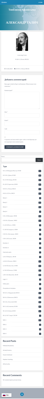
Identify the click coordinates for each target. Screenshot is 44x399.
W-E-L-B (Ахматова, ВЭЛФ (10, 306)
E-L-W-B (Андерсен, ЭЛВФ (10, 229)
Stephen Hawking (8, 359)
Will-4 (4, 334)
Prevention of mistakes (9, 288)
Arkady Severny (7, 350)
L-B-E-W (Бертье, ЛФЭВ (9, 257)
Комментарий (8, 90)
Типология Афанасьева (21, 9)
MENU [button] (4, 2)
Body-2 (5, 202)
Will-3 (4, 329)
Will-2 (4, 324)
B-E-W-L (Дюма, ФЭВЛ (9, 175)
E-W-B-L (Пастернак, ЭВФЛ (10, 234)
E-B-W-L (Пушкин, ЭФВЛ (10, 220)
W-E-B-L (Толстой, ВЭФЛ (10, 302)
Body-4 (5, 211)
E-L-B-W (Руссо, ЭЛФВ (9, 225)
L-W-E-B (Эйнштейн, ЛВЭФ (10, 275)
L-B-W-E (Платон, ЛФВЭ (9, 261)
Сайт (5, 129)
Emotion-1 (6, 243)
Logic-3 (5, 279)
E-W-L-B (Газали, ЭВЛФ (9, 239)
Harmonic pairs (7, 252)
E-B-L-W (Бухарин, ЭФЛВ (10, 216)
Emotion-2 (6, 248)
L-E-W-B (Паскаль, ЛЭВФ (10, 270)
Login (40, 2)
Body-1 (5, 198)
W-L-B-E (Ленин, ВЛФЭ (9, 311)
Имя (6, 112)
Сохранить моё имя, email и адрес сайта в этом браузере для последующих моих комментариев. (20, 141)
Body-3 (5, 207)
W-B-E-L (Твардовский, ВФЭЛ (11, 293)
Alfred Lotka (6, 364)
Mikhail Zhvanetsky (8, 346)
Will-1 (4, 320)
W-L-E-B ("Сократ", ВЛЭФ (10, 315)
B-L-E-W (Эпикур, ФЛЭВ (9, 180)
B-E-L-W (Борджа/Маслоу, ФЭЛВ (12, 171)
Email (6, 120)
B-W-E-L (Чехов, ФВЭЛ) (22, 68)
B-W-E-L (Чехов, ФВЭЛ (9, 189)
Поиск (3, 156)
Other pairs (6, 284)
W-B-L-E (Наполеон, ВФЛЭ (10, 297)
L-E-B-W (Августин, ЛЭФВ (10, 266)
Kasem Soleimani (7, 355)
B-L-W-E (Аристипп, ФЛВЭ (10, 184)
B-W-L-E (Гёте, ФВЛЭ (9, 193)
